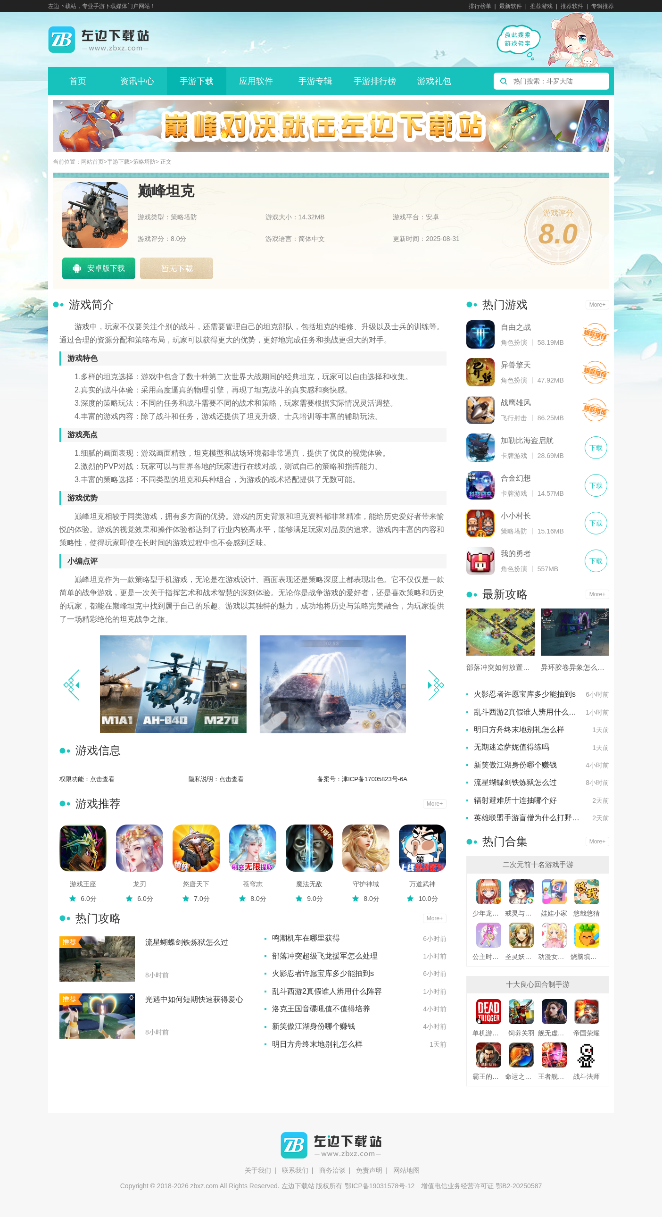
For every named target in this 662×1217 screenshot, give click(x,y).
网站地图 (406, 1170)
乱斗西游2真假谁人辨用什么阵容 (327, 991)
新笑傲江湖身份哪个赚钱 (313, 1026)
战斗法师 (586, 1076)
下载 (595, 334)
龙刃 (139, 884)
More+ (435, 803)
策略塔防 (144, 162)
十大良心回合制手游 (538, 984)
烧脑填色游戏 (587, 956)
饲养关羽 (521, 1033)
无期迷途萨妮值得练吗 (511, 747)
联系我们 (295, 1170)
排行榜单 (480, 6)
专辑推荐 (602, 6)
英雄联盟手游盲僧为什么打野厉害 (530, 818)
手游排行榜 (375, 81)
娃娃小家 (554, 913)
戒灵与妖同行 (521, 913)
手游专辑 (315, 81)
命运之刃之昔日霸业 (521, 1076)
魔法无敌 (309, 884)
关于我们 (258, 1170)
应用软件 (256, 81)
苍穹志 (253, 884)
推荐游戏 (541, 6)
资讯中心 (137, 81)
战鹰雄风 (516, 403)
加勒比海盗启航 (527, 440)
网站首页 (92, 162)
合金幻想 (516, 478)
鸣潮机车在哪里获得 (306, 938)
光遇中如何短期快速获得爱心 (194, 999)
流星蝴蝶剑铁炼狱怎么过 (186, 942)
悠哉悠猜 (586, 913)
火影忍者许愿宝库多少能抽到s (323, 973)
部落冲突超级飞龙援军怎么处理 (325, 956)
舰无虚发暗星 (554, 1033)
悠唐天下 (196, 884)
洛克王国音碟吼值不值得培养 (321, 1009)
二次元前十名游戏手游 (538, 864)
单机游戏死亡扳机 (488, 1033)
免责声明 (369, 1170)
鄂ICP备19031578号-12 (379, 1186)
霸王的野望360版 (488, 1076)
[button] (436, 684)
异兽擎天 (516, 365)
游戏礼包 (434, 81)
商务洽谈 (332, 1170)
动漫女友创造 (554, 956)
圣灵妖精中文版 (521, 956)
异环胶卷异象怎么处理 (575, 667)
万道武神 (422, 884)
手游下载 (197, 81)
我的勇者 (516, 554)
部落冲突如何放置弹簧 (500, 667)
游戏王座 (83, 884)
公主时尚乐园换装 (488, 956)
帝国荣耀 (586, 1033)
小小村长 (516, 516)
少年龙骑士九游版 (488, 913)
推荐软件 (572, 6)
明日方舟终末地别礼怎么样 (317, 1044)
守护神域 (366, 884)
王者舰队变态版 (554, 1076)
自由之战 (516, 327)
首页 (77, 81)
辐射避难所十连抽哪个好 (515, 800)
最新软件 (510, 6)
